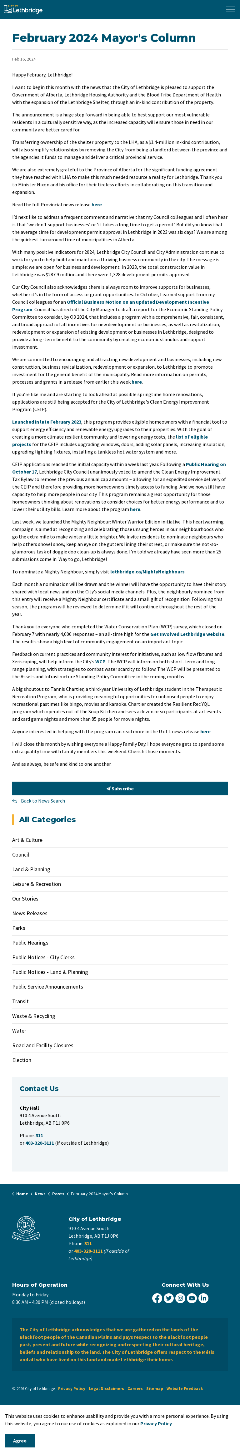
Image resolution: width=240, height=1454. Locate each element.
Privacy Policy (71, 1388)
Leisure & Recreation (36, 883)
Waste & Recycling (33, 1015)
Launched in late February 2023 (46, 422)
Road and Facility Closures (42, 1045)
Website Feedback (185, 1388)
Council (20, 854)
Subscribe (120, 788)
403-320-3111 (88, 1251)
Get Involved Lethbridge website (187, 634)
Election (21, 1059)
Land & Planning (31, 869)
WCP (100, 661)
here (97, 204)
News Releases (30, 913)
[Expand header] (230, 9)
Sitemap (154, 1388)
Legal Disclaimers (106, 1388)
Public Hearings (30, 942)
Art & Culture (27, 839)
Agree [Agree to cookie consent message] (20, 1440)
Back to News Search (43, 801)
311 (88, 1243)
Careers (135, 1388)
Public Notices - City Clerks (43, 957)
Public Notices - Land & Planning (50, 971)
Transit (20, 1001)
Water (19, 1030)
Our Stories (25, 898)
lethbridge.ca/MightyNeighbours (148, 571)
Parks (18, 927)
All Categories (47, 819)
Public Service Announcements (47, 986)
